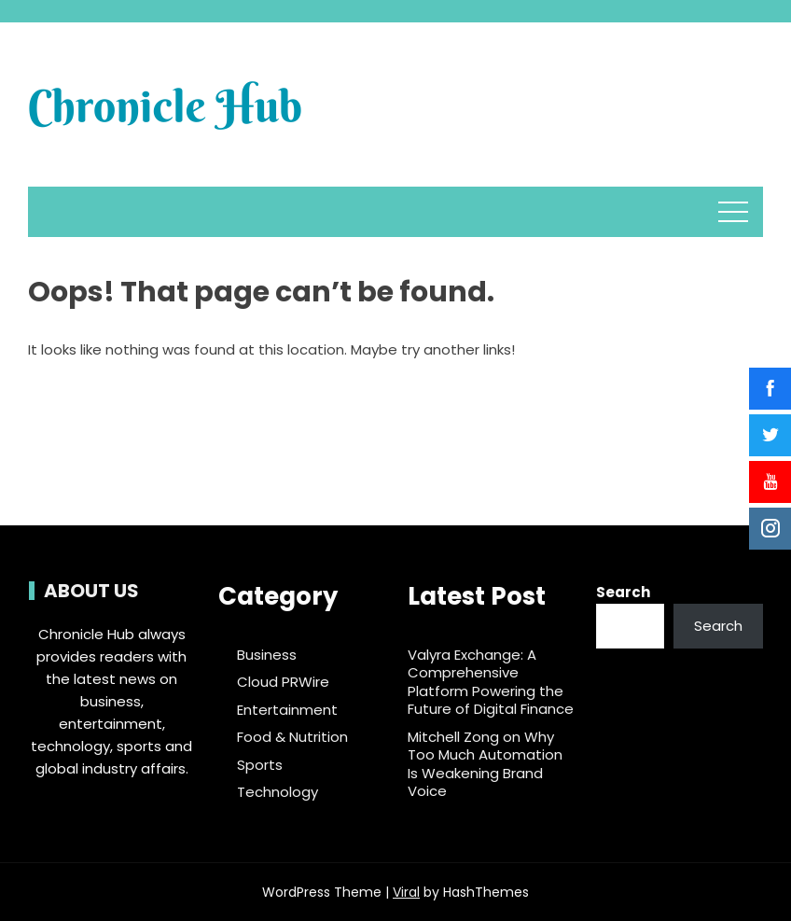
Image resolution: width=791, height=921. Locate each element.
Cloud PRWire (283, 682)
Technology (277, 792)
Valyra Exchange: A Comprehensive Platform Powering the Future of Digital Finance (491, 682)
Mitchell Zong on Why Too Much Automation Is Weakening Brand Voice (485, 764)
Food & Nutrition (292, 737)
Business (267, 655)
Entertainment (287, 710)
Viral (406, 892)
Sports (260, 765)
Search (623, 592)
